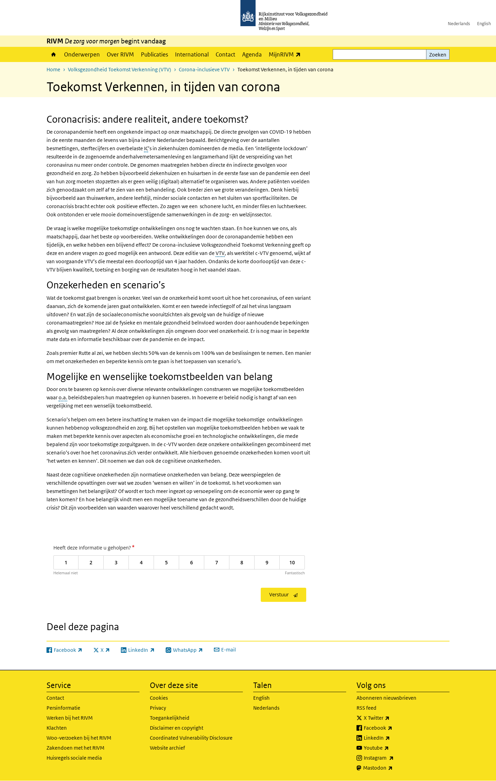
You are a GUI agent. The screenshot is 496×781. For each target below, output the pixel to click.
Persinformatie (63, 708)
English (484, 24)
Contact (225, 54)
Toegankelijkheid (169, 718)
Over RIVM (120, 54)
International (192, 54)
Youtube (391, 748)
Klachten (56, 728)
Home (53, 54)
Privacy (158, 708)
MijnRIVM (286, 54)
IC (146, 148)
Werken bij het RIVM (69, 718)
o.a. (63, 397)
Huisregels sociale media (74, 757)
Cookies (159, 698)
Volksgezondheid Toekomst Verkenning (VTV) (119, 69)
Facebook (393, 728)
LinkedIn (392, 738)
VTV (220, 253)
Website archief (167, 747)
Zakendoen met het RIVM (75, 747)
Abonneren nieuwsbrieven (386, 698)
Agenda (252, 54)
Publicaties (154, 54)
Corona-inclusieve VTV (204, 69)
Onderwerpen (82, 54)
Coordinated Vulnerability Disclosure (191, 737)
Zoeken (437, 54)
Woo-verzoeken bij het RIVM (78, 737)
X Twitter (392, 718)
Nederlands (459, 24)
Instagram (394, 758)
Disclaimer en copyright (176, 728)
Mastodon (393, 768)
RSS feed (366, 708)
